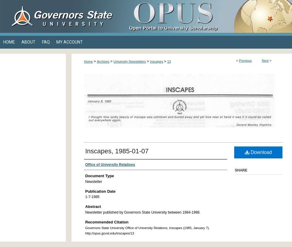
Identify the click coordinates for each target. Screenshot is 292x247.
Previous (245, 60)
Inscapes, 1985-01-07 (117, 151)
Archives (103, 61)
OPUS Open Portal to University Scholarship (205, 16)
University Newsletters (130, 61)
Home (88, 61)
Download (258, 152)
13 (169, 61)
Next (265, 60)
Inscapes (156, 61)
